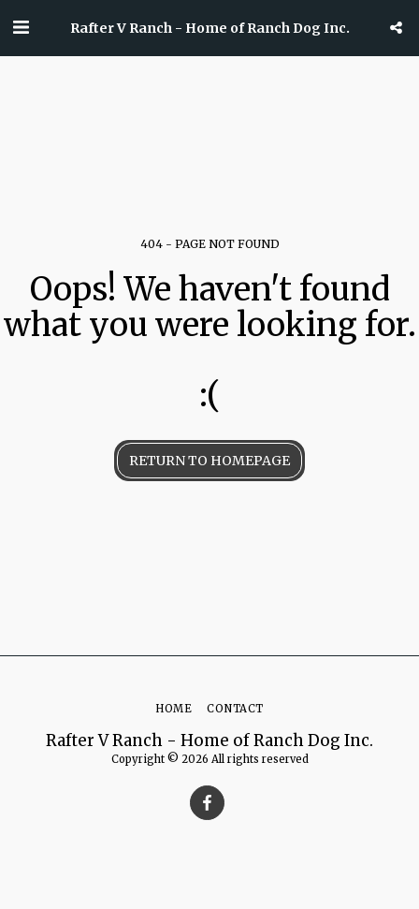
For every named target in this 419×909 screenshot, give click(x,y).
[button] (20, 26)
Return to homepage (209, 460)
